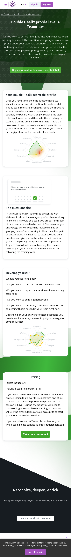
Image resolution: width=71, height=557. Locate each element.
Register (46, 4)
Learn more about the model (35, 518)
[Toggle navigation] (5, 4)
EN (23, 4)
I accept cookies (35, 552)
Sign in (34, 4)
